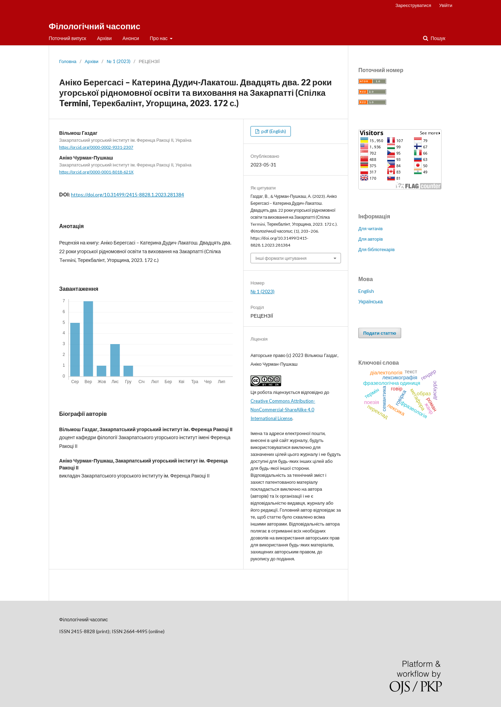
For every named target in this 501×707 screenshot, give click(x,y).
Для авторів (370, 239)
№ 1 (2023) (118, 61)
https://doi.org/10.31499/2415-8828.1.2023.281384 (127, 194)
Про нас (159, 38)
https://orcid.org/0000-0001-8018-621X (96, 171)
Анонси (130, 38)
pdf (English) (273, 131)
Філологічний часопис (94, 26)
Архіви (104, 38)
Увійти (445, 5)
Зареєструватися (413, 5)
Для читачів (370, 228)
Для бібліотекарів (376, 249)
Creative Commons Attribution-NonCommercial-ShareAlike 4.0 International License (282, 409)
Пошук (437, 38)
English (366, 291)
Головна (67, 61)
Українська (370, 301)
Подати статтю (379, 333)
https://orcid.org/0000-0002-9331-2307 (96, 147)
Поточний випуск (67, 38)
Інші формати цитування (281, 258)
